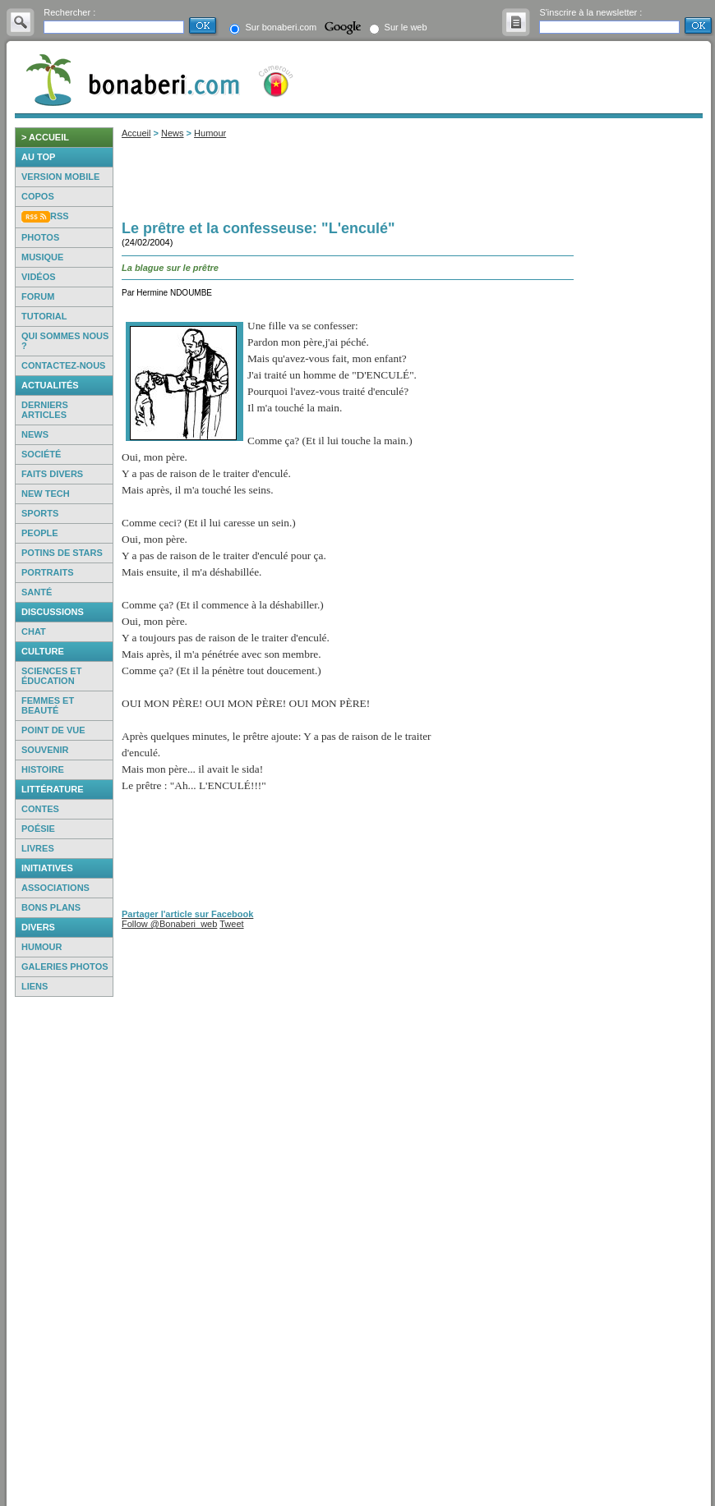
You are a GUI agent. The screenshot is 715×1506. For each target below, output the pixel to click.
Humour (41, 947)
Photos (40, 237)
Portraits (47, 572)
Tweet (231, 924)
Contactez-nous (63, 365)
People (39, 533)
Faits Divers (52, 474)
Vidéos (38, 277)
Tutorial (44, 316)
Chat (33, 631)
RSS (59, 216)
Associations (55, 888)
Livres (37, 848)
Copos (37, 196)
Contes (40, 809)
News (34, 434)
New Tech (45, 493)
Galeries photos (64, 966)
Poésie (38, 828)
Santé (36, 592)
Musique (42, 257)
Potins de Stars (62, 553)
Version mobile (60, 176)
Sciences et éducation (51, 676)
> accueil (45, 137)
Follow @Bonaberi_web (169, 924)
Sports (39, 513)
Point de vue (53, 730)
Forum (37, 296)
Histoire (42, 769)
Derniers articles (44, 410)
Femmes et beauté (47, 705)
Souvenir (44, 750)
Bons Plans (51, 907)
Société (41, 454)
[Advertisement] (64, 1251)
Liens (34, 986)
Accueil (136, 133)
